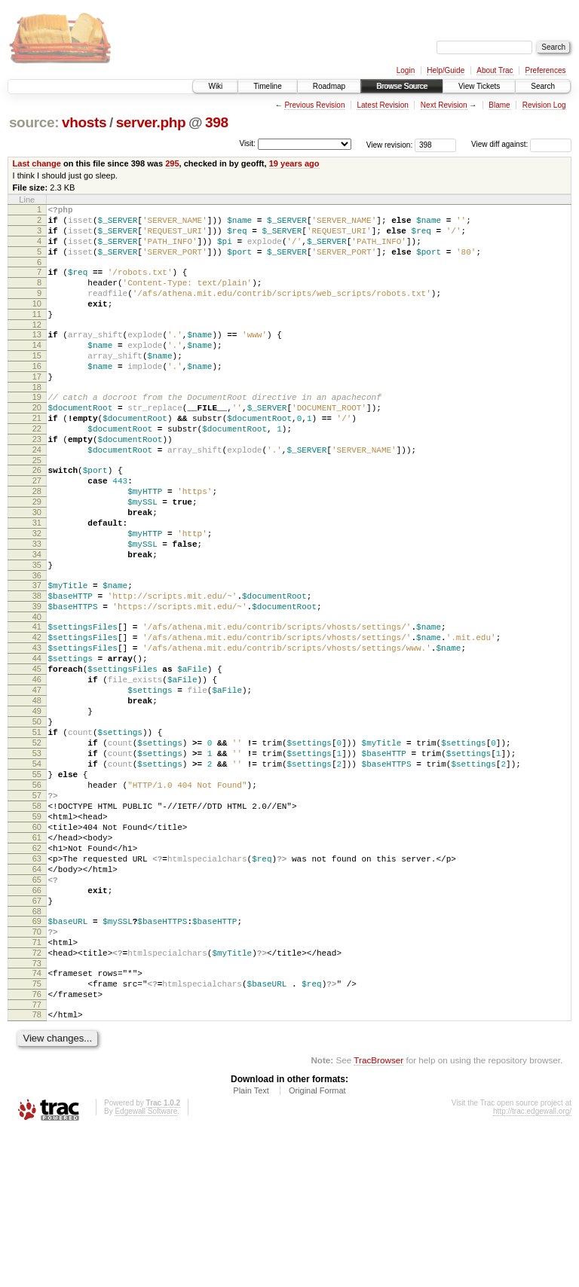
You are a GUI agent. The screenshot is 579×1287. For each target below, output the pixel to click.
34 (36, 619)
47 (36, 780)
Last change (37, 163)
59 (36, 933)
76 (36, 1145)
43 (36, 728)
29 (36, 555)
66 (36, 1023)
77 (36, 1158)
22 (36, 469)
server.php (151, 122)
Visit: (247, 143)
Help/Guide (445, 70)
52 (36, 844)
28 (36, 542)
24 (36, 494)
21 (36, 456)
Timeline (267, 86)
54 (36, 869)
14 (36, 369)
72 (36, 1097)
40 (36, 693)
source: (34, 122)
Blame (499, 105)
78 (36, 1168)
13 (36, 356)
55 (36, 882)
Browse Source (401, 86)
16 (36, 395)
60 (36, 946)
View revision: (389, 144)
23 (36, 481)
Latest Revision (382, 105)
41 (36, 703)
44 (36, 741)
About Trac (494, 70)
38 (36, 667)
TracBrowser (378, 1216)
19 (36, 430)
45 (36, 754)
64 (36, 997)
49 (36, 805)
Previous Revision (314, 105)
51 (36, 831)
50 (36, 818)
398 (216, 122)
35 (36, 632)
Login (406, 70)
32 (36, 594)
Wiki (215, 86)
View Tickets (479, 86)
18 (36, 420)
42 (36, 716)
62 (36, 972)
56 (36, 895)
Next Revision (444, 105)
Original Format (317, 1246)
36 (36, 645)
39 (36, 680)
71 (36, 1084)
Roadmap (329, 86)
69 (36, 1058)
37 (36, 655)
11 (36, 334)
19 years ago (294, 163)
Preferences (545, 70)
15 (36, 382)
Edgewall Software (146, 1267)
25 (36, 507)
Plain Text (251, 1246)
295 (172, 163)
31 (36, 581)
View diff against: (521, 144)
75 (36, 1132)
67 (36, 1036)
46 (36, 767)
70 (36, 1071)
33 (36, 606)
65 (36, 1010)
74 (36, 1119)
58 (36, 921)
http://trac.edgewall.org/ (532, 1267)
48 (36, 793)
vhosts (84, 122)
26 (36, 517)
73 (36, 1110)
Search (543, 86)
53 (36, 857)
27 (36, 530)
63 (36, 985)
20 (36, 443)
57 (36, 908)
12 (36, 347)
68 (36, 1049)
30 (36, 568)
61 (36, 959)
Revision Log (544, 105)
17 (36, 408)
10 (36, 321)
